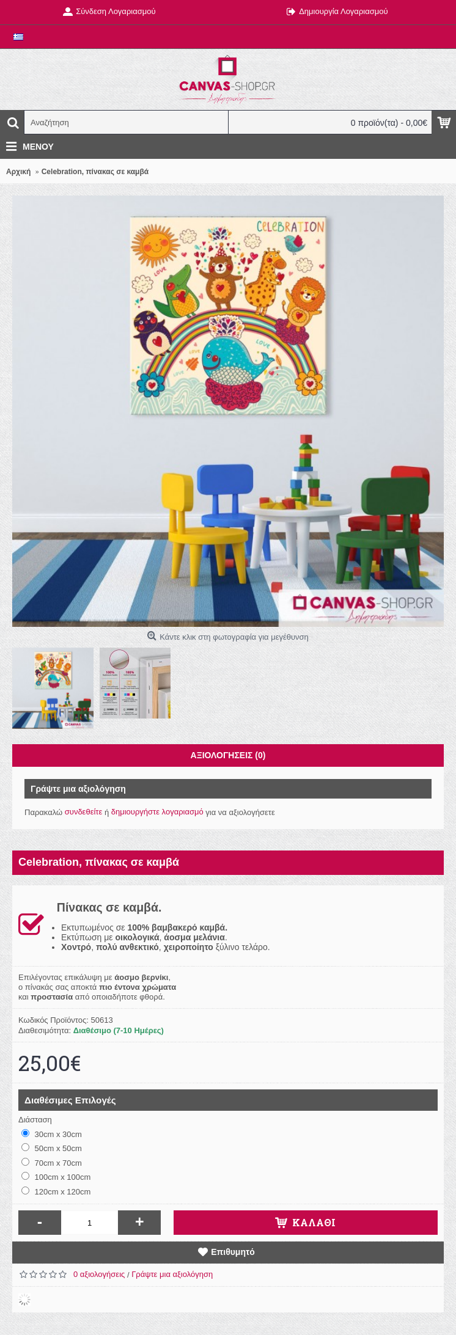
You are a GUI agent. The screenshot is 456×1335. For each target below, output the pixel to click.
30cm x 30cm (51, 1134)
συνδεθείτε (84, 811)
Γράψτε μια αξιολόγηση (172, 1274)
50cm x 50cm (51, 1148)
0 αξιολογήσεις (99, 1274)
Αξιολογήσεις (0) (228, 755)
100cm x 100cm (55, 1177)
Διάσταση (35, 1119)
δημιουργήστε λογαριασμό (157, 811)
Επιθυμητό (233, 1252)
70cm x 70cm (51, 1163)
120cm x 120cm (55, 1191)
